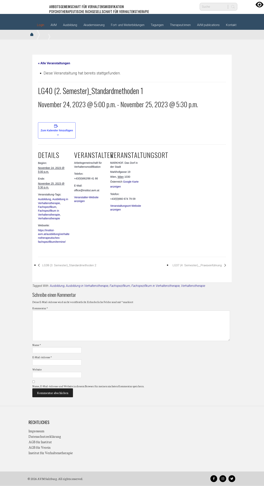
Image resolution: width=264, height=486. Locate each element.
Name (36, 345)
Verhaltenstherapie (49, 218)
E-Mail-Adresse (42, 357)
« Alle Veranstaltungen (54, 63)
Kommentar (40, 308)
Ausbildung (44, 199)
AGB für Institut (40, 441)
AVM (36, 6)
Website (37, 370)
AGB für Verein (40, 447)
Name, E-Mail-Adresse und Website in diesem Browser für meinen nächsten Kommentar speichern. (88, 386)
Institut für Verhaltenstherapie (51, 452)
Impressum (36, 431)
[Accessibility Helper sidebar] (259, 4)
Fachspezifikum (47, 206)
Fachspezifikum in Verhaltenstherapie (155, 286)
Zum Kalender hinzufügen (57, 130)
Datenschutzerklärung (45, 436)
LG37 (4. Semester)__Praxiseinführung (189, 265)
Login (40, 25)
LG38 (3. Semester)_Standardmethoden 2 (77, 265)
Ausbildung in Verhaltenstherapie (87, 286)
